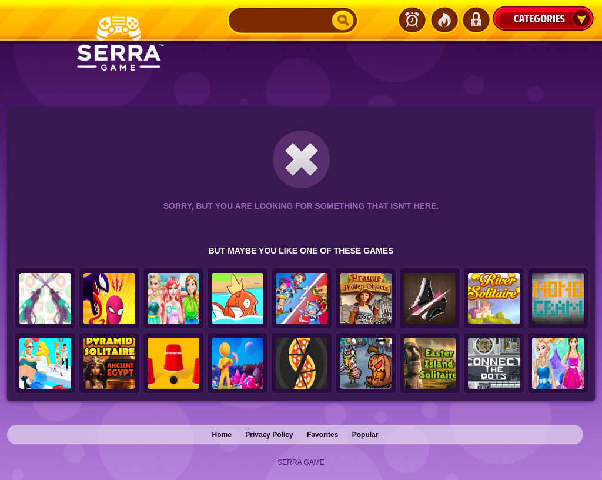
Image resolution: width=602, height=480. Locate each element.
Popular (365, 435)
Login (475, 20)
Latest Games (412, 20)
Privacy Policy (269, 435)
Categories (543, 18)
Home (222, 435)
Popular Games (444, 20)
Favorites (322, 435)
